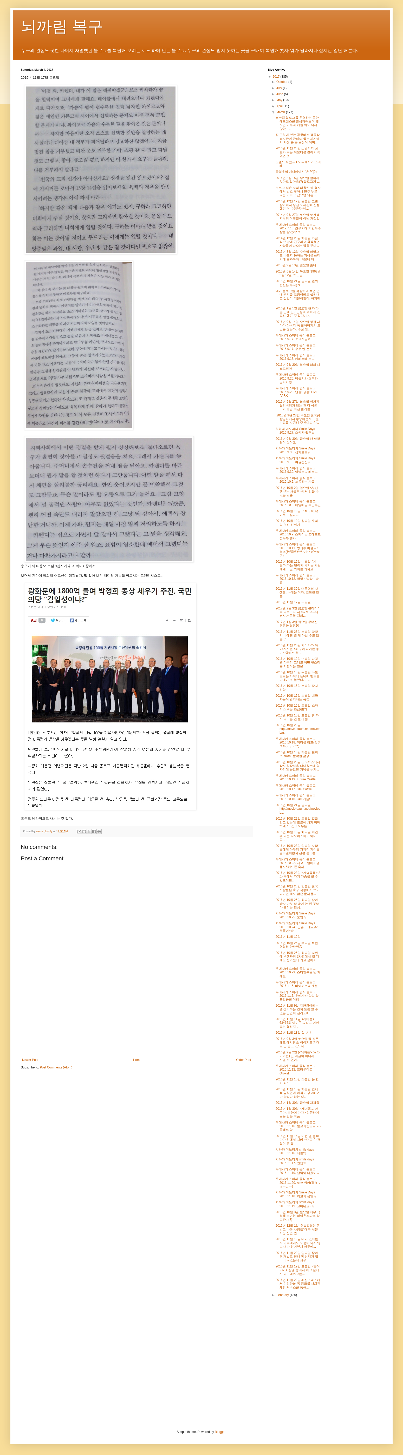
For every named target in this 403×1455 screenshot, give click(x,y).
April (279, 106)
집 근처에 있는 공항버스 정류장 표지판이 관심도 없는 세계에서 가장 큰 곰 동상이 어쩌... (298, 138)
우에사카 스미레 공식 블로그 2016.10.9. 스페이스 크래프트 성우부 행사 (298, 534)
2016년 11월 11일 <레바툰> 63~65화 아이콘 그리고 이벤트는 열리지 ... (297, 1022)
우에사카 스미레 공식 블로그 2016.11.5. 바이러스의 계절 (297, 984)
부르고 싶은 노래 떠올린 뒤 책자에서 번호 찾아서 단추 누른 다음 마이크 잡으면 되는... (298, 191)
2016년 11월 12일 (288, 937)
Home (137, 1060)
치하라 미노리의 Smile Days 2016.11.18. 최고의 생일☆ (296, 1194)
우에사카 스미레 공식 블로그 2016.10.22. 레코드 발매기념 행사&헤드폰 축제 (298, 863)
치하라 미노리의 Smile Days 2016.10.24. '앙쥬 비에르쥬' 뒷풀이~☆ (297, 927)
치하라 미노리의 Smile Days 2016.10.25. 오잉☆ (295, 915)
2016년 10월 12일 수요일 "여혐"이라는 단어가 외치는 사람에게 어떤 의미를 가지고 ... (298, 565)
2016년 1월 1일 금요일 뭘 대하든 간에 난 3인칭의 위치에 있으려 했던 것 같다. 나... (298, 312)
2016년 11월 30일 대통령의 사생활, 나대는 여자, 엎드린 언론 (297, 592)
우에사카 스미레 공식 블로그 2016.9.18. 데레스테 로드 (296, 357)
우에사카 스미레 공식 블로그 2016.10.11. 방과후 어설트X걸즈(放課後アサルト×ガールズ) (298, 549)
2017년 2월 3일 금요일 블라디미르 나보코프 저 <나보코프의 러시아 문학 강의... (298, 612)
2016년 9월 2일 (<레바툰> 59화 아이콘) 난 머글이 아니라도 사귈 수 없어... (298, 1056)
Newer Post (30, 1060)
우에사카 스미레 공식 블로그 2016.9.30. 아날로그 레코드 (297, 470)
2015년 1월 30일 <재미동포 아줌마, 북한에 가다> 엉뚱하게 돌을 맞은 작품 (297, 1112)
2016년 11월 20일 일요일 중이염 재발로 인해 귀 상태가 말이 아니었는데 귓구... (297, 1256)
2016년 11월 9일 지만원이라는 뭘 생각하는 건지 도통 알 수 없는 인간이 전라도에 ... (297, 1009)
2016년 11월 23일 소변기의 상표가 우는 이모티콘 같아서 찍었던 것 (298, 152)
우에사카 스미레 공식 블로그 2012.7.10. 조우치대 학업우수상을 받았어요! (298, 228)
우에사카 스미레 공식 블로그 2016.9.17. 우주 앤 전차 (296, 347)
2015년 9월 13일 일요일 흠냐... (297, 265)
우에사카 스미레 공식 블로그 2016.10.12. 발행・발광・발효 (297, 578)
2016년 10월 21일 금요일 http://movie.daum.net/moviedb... (298, 808)
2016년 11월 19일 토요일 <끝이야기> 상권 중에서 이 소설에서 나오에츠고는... (298, 1270)
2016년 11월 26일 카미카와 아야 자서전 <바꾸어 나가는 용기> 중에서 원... (297, 649)
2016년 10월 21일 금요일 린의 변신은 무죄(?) (297, 283)
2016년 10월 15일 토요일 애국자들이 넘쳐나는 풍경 (297, 697)
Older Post (243, 1060)
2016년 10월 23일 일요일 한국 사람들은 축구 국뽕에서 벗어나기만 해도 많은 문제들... (298, 890)
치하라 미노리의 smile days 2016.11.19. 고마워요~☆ (295, 1204)
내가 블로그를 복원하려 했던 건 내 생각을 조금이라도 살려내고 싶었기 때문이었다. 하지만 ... (298, 296)
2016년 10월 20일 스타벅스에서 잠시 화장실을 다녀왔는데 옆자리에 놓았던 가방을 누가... (298, 766)
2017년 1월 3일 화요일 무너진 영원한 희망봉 (296, 623)
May (279, 100)
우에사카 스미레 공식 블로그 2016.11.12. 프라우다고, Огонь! (296, 1069)
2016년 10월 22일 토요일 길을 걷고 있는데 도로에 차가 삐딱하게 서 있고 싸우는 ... (298, 822)
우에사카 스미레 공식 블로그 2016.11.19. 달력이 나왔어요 (298, 1171)
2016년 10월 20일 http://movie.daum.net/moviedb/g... (298, 728)
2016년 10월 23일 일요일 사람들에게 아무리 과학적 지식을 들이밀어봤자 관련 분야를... (298, 849)
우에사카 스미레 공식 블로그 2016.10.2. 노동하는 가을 (296, 479)
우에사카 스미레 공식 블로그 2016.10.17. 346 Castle (296, 787)
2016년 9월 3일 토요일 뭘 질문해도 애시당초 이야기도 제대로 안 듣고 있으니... (298, 1042)
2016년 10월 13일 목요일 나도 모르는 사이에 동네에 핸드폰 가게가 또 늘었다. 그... (298, 676)
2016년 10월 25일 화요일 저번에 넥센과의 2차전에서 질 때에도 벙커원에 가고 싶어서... (297, 956)
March (281, 112)
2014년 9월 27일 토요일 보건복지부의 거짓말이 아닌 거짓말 (298, 216)
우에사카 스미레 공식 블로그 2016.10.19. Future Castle (296, 777)
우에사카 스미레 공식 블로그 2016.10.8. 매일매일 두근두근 (298, 503)
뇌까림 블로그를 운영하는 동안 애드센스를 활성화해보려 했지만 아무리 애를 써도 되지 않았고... (297, 123)
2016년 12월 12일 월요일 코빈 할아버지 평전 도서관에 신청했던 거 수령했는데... (298, 205)
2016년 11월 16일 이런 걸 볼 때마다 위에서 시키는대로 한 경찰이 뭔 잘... (298, 1139)
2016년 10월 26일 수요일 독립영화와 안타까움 (297, 944)
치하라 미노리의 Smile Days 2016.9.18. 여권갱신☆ (295, 460)
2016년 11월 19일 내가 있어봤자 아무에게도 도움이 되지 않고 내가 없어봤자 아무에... (298, 1242)
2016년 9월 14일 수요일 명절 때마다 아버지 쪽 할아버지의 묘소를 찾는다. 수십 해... (298, 325)
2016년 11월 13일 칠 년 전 (294, 1032)
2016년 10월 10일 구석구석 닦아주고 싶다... (297, 512)
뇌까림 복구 (62, 26)
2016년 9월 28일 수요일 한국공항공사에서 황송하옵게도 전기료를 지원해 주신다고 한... (298, 419)
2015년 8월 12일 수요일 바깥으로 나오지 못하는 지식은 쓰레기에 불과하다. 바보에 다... (298, 255)
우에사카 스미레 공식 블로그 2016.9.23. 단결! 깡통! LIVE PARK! (297, 391)
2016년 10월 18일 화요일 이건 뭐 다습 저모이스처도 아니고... (297, 835)
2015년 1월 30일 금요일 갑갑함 (297, 1103)
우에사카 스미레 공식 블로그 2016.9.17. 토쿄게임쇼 (296, 337)
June (280, 94)
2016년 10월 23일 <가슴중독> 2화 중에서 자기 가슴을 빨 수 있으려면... (298, 876)
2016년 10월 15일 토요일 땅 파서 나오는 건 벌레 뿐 (297, 717)
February (283, 1295)
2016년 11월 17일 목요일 (293, 602)
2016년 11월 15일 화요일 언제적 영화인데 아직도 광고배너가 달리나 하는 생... (298, 1093)
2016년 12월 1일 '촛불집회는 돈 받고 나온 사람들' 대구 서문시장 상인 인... (298, 1229)
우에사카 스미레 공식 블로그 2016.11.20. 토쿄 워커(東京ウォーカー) (298, 1182)
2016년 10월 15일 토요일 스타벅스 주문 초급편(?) (297, 707)
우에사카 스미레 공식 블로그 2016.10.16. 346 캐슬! (296, 797)
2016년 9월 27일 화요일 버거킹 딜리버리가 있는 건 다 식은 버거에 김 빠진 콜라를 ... (297, 405)
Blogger (220, 1432)
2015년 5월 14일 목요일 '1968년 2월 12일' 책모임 (298, 273)
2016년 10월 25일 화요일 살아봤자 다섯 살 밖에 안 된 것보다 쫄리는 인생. (297, 903)
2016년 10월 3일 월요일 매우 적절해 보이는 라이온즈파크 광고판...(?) (298, 1215)
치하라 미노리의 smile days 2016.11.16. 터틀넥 (295, 1151)
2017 (277, 76)
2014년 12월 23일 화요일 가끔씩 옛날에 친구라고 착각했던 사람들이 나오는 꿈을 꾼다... (298, 242)
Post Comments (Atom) (56, 1067)
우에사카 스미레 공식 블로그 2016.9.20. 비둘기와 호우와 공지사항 (297, 378)
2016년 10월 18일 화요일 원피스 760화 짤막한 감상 (297, 754)
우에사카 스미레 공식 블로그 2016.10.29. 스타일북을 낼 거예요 (298, 972)
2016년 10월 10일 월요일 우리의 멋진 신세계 (297, 522)
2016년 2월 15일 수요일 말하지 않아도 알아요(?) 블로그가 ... (298, 179)
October (282, 82)
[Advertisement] (136, 1015)
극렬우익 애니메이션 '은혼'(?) (296, 172)
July (279, 88)
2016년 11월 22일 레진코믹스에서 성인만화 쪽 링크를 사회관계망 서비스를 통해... (298, 1283)
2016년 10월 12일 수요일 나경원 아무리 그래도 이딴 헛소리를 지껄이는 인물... (298, 662)
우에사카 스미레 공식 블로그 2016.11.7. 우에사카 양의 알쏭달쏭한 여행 (297, 995)
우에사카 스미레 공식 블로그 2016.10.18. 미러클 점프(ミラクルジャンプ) (298, 742)
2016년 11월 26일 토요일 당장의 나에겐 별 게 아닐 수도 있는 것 (297, 635)
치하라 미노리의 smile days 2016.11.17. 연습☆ (295, 1161)
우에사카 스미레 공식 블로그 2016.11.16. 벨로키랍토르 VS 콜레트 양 (298, 1126)
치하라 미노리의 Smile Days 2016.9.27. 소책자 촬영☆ (295, 430)
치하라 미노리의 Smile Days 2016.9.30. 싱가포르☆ (295, 450)
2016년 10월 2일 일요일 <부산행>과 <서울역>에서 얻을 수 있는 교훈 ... (297, 491)
